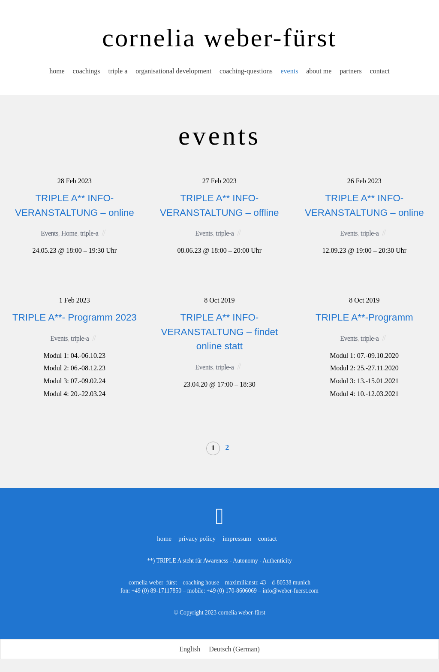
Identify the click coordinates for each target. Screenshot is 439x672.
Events (49, 233)
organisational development (173, 73)
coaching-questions (246, 73)
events (290, 73)
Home (69, 233)
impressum (237, 538)
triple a (116, 73)
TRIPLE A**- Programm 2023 (74, 317)
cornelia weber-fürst (241, 612)
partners (352, 73)
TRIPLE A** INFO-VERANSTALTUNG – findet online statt (219, 331)
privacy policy (197, 538)
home (55, 73)
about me (319, 73)
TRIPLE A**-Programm (364, 317)
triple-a (89, 233)
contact (381, 73)
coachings (85, 73)
